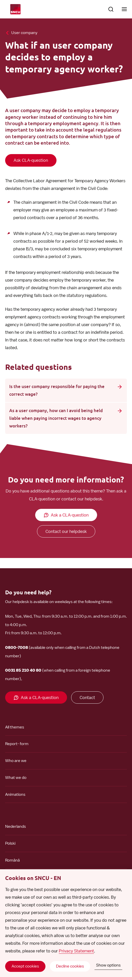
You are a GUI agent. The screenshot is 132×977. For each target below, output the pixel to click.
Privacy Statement (76, 951)
